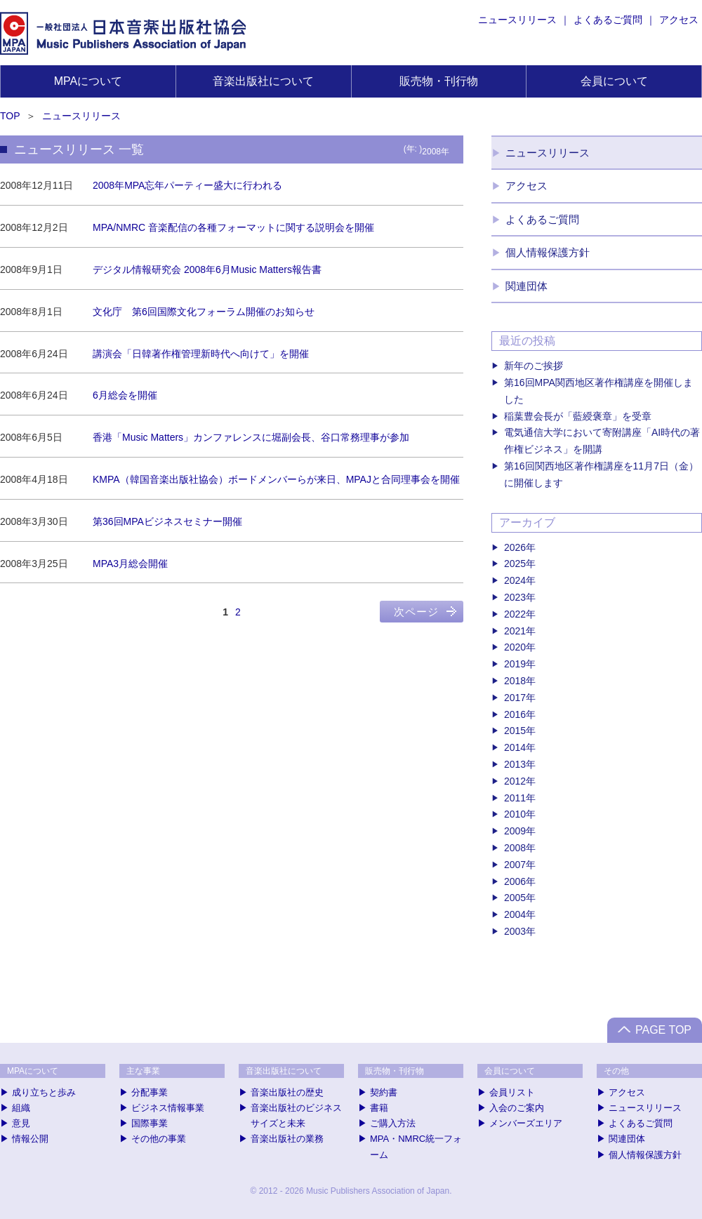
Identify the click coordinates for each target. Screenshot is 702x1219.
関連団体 (526, 286)
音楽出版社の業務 (287, 1138)
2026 (515, 547)
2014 (515, 747)
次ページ (416, 612)
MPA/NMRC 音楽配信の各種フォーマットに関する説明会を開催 (233, 227)
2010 (515, 814)
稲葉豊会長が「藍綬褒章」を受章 (577, 416)
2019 (515, 664)
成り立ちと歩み (44, 1092)
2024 (515, 580)
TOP (10, 115)
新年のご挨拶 (533, 365)
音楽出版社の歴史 (287, 1092)
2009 (515, 831)
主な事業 (143, 1071)
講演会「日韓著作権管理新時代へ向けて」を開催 (201, 353)
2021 (515, 631)
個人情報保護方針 (547, 252)
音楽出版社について (263, 81)
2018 (515, 680)
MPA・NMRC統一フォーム (416, 1146)
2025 (515, 563)
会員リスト (512, 1092)
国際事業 (149, 1123)
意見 (21, 1123)
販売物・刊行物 (438, 81)
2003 (515, 931)
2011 (515, 798)
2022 (515, 614)
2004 (515, 914)
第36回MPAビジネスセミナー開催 (167, 521)
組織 (21, 1108)
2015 (515, 730)
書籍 (379, 1108)
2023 (515, 597)
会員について (614, 81)
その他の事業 (158, 1138)
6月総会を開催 (125, 395)
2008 (515, 847)
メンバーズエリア (525, 1123)
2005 (515, 897)
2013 (515, 764)
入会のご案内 (516, 1108)
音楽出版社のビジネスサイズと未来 (296, 1115)
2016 (515, 714)
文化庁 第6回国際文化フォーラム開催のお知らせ (203, 311)
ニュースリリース (517, 19)
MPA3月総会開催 (130, 563)
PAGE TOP (663, 1030)
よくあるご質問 (608, 19)
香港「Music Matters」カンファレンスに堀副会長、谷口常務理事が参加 (251, 437)
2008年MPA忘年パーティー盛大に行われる (187, 185)
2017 (515, 697)
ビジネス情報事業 (167, 1108)
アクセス (678, 19)
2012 (515, 781)
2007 (515, 864)
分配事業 (149, 1092)
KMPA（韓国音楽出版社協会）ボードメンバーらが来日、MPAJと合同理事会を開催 (276, 479)
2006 (515, 881)
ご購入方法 (393, 1123)
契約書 (383, 1092)
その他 (616, 1071)
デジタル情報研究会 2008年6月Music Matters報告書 (207, 269)
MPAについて (88, 81)
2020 (515, 647)
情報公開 (30, 1138)
